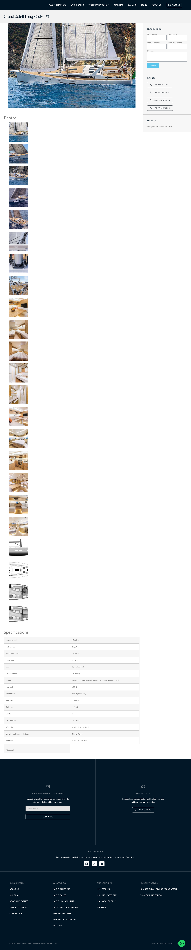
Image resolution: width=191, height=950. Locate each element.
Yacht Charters (61, 889)
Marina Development (64, 919)
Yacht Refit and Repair (65, 907)
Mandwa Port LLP (106, 901)
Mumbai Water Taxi (107, 895)
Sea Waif (101, 907)
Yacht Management (63, 901)
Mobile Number (175, 43)
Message (151, 51)
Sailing (57, 925)
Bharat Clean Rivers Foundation (158, 889)
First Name (152, 34)
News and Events (18, 901)
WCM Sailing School (151, 895)
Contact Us (15, 913)
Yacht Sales (59, 895)
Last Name (172, 34)
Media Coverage (18, 907)
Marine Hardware (63, 913)
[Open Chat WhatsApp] (181, 943)
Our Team (14, 895)
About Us (14, 889)
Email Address (153, 43)
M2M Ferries (103, 889)
